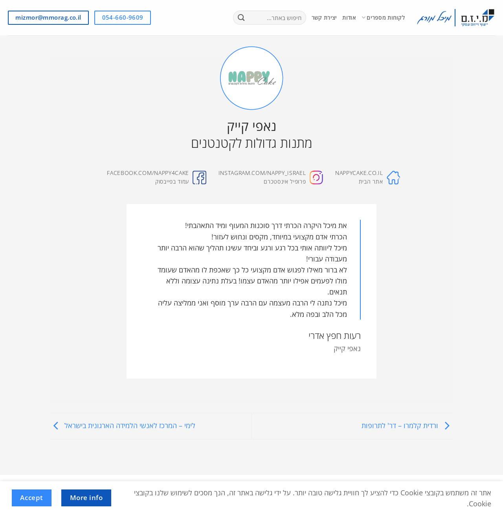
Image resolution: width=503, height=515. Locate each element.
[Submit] (241, 18)
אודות (349, 17)
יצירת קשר (324, 17)
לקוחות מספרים (383, 18)
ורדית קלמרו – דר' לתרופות (407, 425)
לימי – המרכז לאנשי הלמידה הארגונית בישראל (122, 425)
